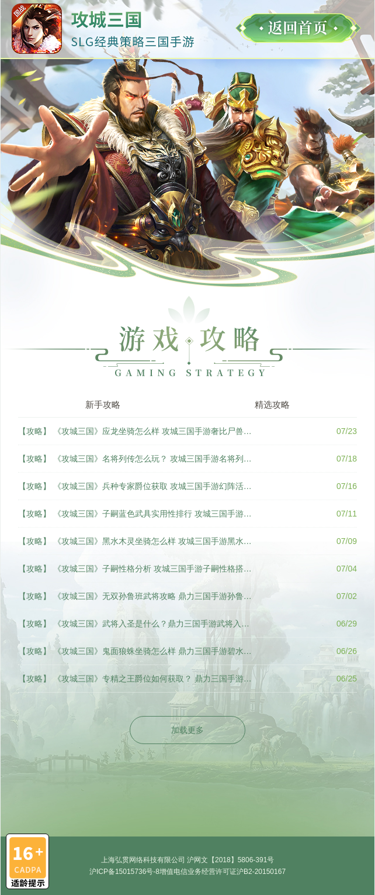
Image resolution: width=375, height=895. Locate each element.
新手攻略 (102, 404)
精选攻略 (272, 404)
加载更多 (187, 730)
